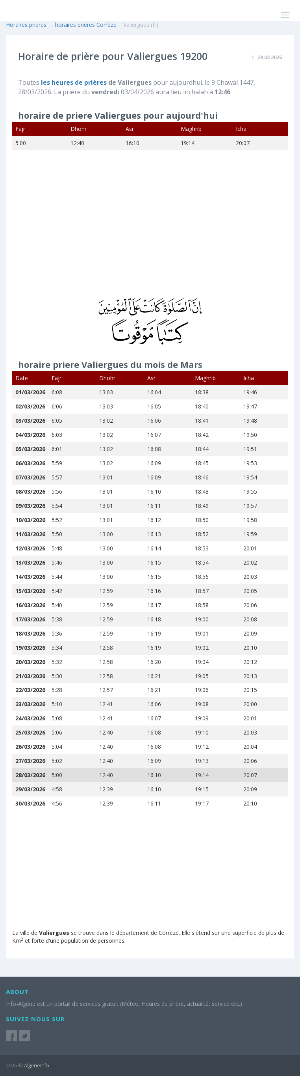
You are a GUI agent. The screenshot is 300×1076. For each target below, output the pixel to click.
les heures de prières (74, 82)
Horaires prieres (26, 24)
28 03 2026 (269, 57)
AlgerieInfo (36, 1065)
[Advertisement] (150, 229)
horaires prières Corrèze (86, 24)
